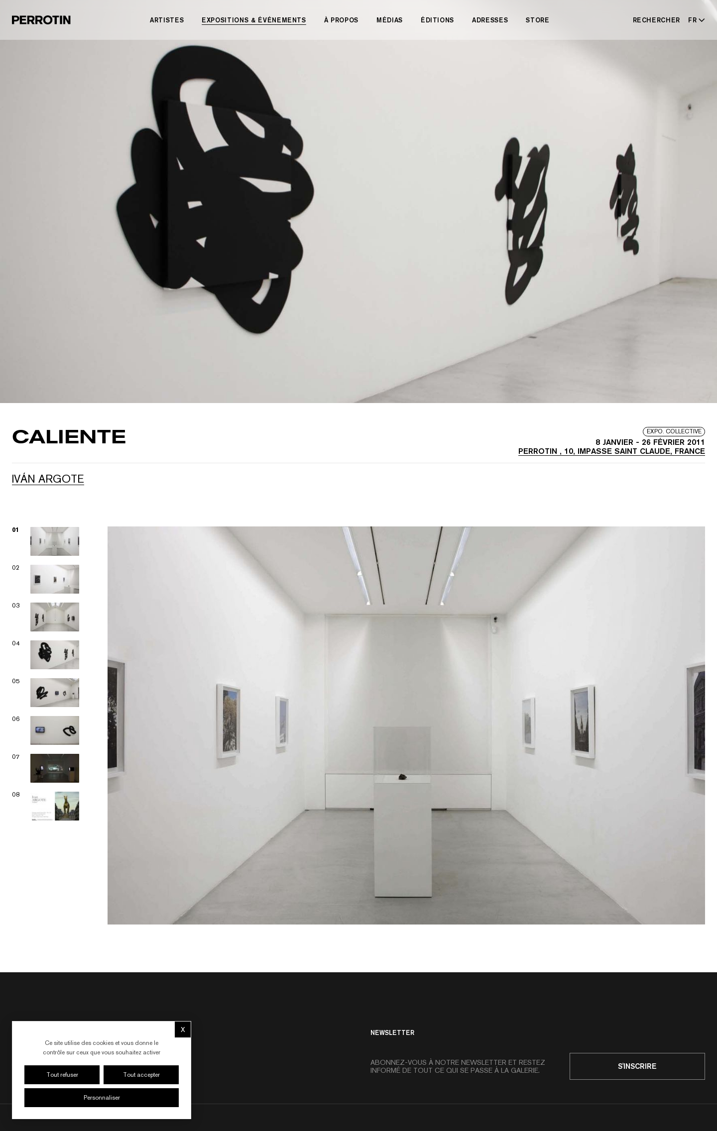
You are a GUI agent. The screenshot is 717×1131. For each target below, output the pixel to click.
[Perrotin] (41, 19)
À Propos (341, 20)
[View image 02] (46, 579)
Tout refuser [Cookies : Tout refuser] (62, 1075)
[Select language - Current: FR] (694, 19)
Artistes (167, 20)
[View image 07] (46, 768)
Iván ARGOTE (48, 479)
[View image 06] (46, 730)
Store (537, 20)
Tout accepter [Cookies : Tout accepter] (141, 1075)
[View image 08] (46, 806)
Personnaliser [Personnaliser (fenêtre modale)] (102, 1098)
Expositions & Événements (254, 20)
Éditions (437, 20)
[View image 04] (46, 655)
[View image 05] (46, 693)
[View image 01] (46, 541)
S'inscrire (637, 1066)
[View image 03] (46, 617)
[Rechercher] (657, 19)
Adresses (490, 20)
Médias (389, 20)
